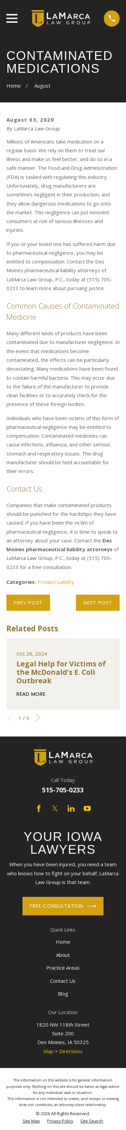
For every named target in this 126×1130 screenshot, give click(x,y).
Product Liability (55, 581)
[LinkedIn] (71, 808)
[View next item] (37, 717)
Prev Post (28, 602)
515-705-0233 (63, 789)
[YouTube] (87, 808)
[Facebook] (38, 808)
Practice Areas (63, 967)
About (63, 954)
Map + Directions (63, 1051)
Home (63, 941)
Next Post (98, 602)
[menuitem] (31, 1121)
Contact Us (63, 980)
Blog (63, 993)
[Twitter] (54, 808)
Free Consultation (63, 906)
